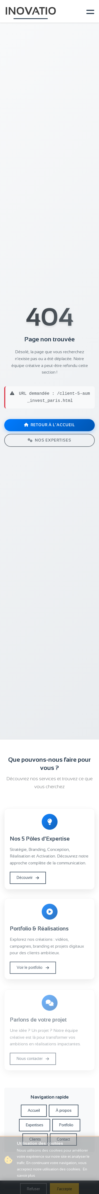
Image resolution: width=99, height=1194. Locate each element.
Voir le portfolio (33, 969)
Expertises (34, 1125)
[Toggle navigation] (89, 11)
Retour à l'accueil (49, 425)
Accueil (34, 1110)
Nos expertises (49, 440)
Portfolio (66, 1125)
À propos (64, 1110)
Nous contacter (33, 1061)
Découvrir (28, 878)
